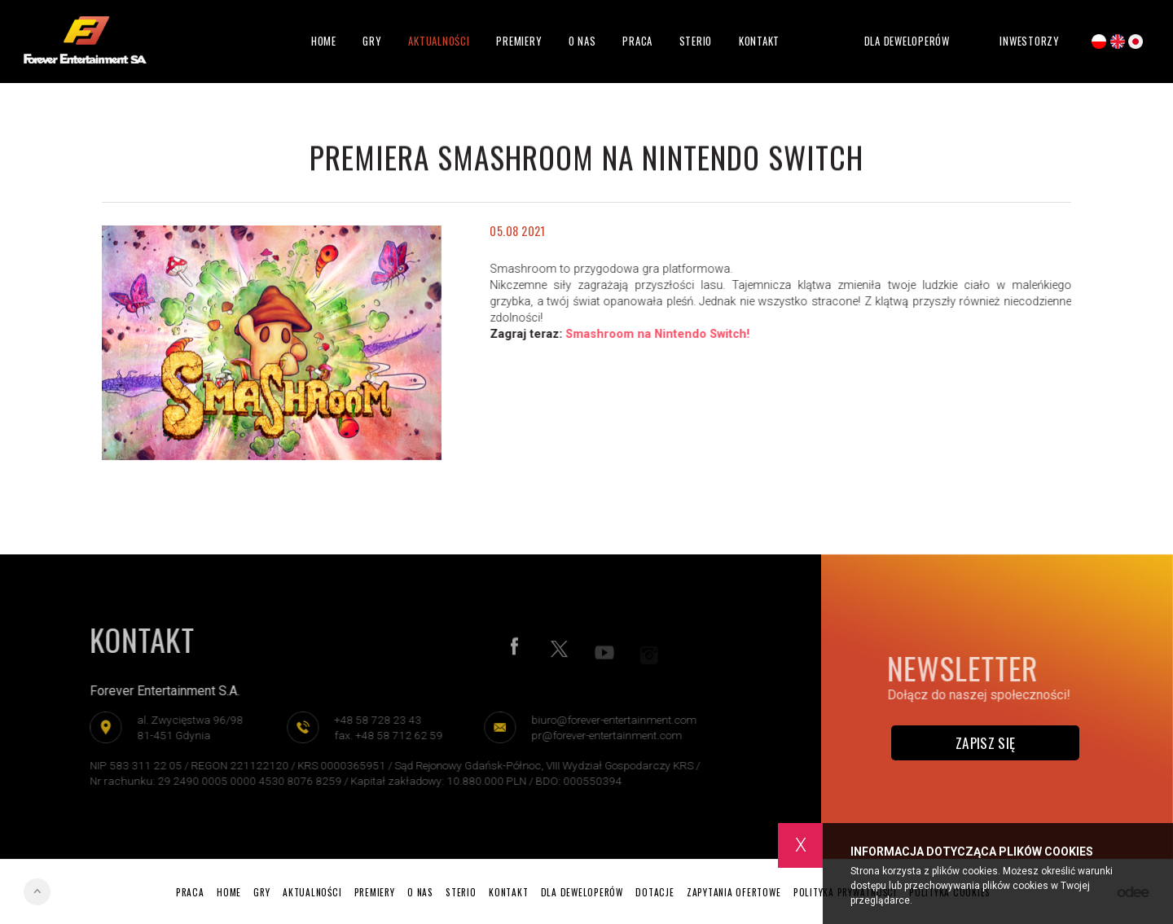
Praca (637, 41)
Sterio (696, 41)
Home (323, 41)
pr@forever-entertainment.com (601, 735)
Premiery (519, 41)
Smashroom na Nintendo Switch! (659, 334)
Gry (371, 41)
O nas (582, 41)
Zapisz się (985, 742)
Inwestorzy (1029, 42)
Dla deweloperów (907, 41)
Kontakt (759, 41)
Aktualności (438, 41)
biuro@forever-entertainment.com (609, 719)
